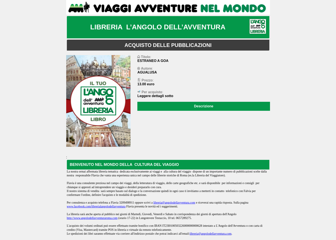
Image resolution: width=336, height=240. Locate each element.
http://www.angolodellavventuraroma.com (92, 218)
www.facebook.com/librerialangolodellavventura (96, 206)
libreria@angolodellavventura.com (174, 202)
